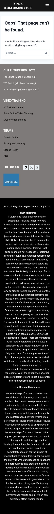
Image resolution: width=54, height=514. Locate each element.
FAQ (5, 156)
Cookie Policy (10, 137)
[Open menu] (47, 6)
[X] (31, 167)
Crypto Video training (14, 119)
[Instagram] (37, 167)
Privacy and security (14, 143)
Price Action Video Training (18, 113)
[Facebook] (25, 167)
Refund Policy (10, 149)
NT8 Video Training (13, 107)
